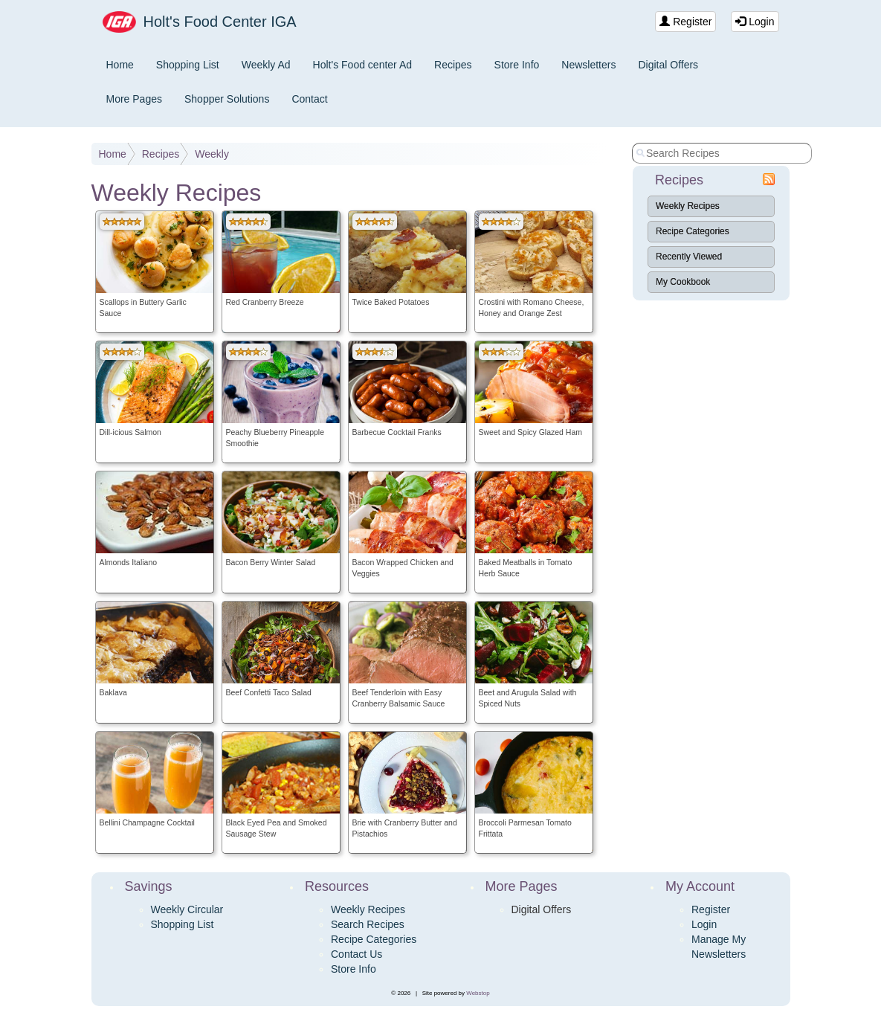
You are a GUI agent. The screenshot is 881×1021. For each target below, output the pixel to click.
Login (754, 22)
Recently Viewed (689, 256)
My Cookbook (683, 282)
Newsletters (588, 65)
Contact (309, 99)
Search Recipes (367, 924)
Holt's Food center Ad (362, 65)
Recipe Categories (692, 231)
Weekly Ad (266, 65)
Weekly (212, 154)
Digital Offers (668, 65)
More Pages (134, 99)
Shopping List (187, 65)
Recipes (453, 65)
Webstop (477, 993)
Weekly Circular (187, 909)
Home (120, 65)
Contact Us (356, 954)
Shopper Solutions (226, 99)
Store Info (517, 65)
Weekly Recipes (688, 206)
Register (685, 22)
